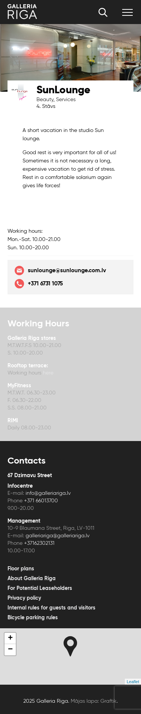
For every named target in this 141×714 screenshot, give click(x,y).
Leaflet (133, 681)
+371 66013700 (41, 500)
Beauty (44, 99)
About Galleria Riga (32, 578)
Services (66, 99)
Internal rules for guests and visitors (52, 608)
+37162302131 (39, 543)
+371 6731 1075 (39, 283)
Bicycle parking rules (33, 617)
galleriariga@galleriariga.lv (57, 535)
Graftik (108, 701)
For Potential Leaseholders (40, 588)
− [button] (10, 649)
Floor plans (21, 569)
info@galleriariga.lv (48, 493)
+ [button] (10, 638)
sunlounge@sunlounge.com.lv (60, 270)
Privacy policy (24, 598)
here (47, 373)
